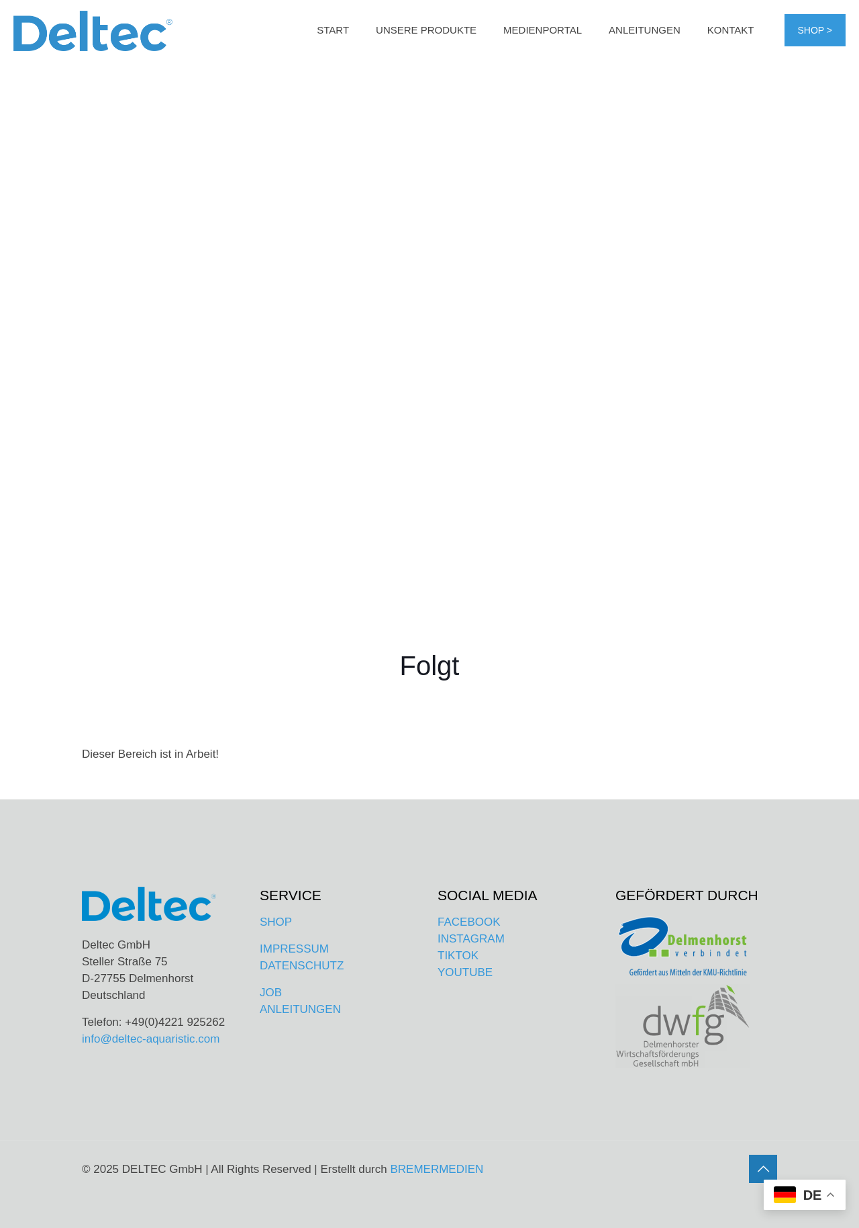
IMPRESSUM (294, 948)
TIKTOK (458, 955)
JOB (271, 992)
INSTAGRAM (471, 938)
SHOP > (815, 30)
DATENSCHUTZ (302, 965)
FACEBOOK (469, 922)
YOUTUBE (465, 972)
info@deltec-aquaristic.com (150, 1039)
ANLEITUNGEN (300, 1009)
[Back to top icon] (763, 1169)
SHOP (276, 922)
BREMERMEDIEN (436, 1169)
